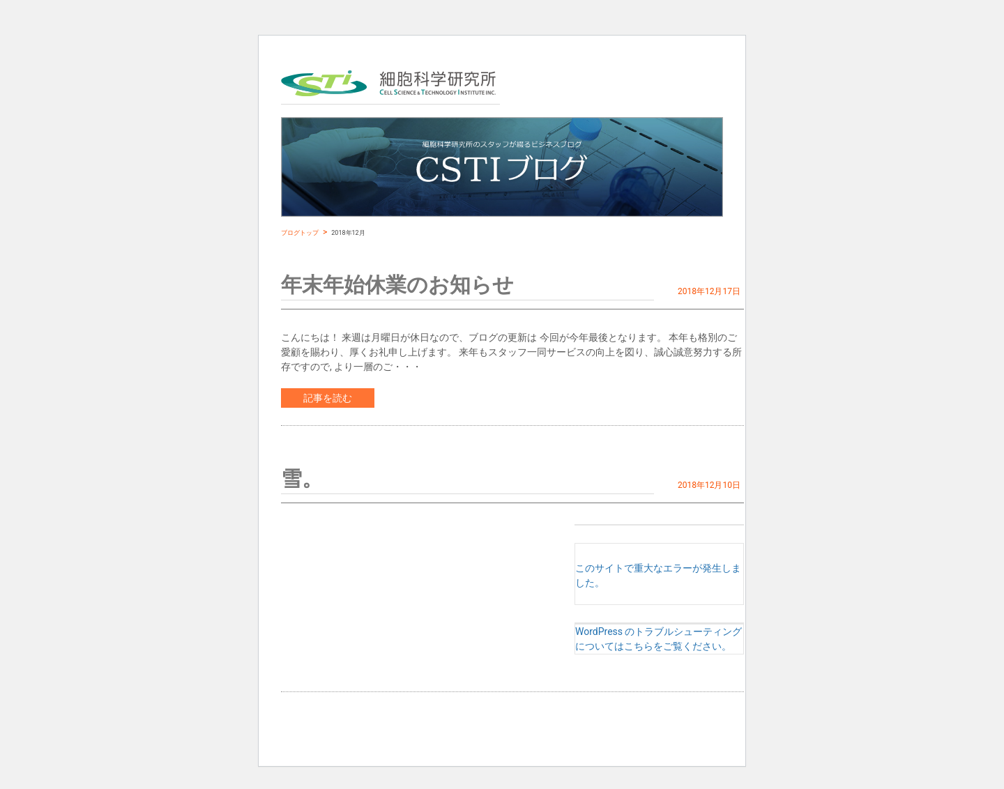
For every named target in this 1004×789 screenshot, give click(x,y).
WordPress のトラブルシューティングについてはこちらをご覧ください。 (659, 639)
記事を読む (327, 398)
